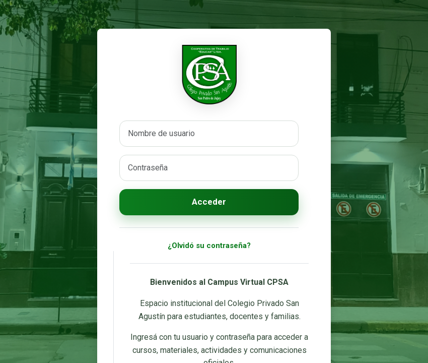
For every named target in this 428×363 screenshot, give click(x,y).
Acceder (209, 202)
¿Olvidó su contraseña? (209, 245)
